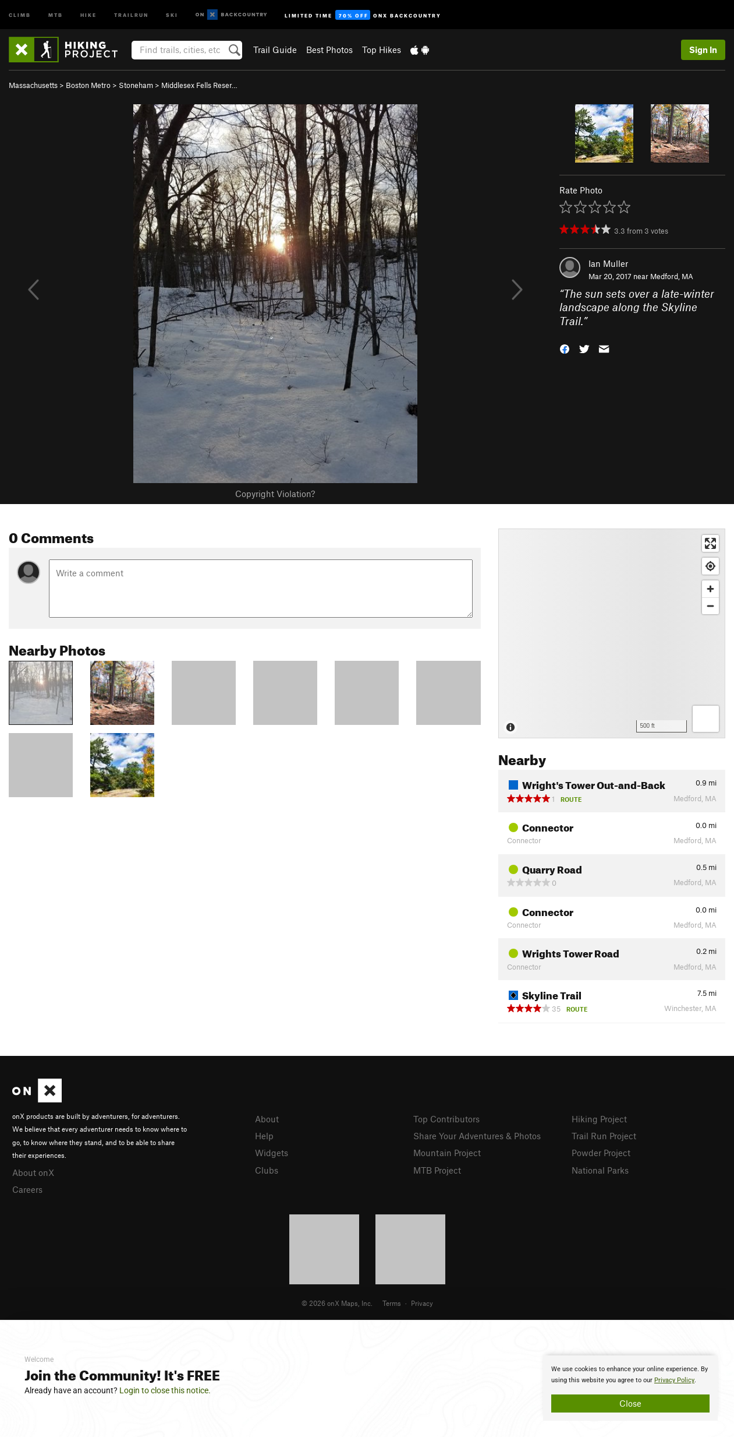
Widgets (271, 1152)
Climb (20, 14)
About (267, 1119)
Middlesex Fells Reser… (199, 85)
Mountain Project (447, 1152)
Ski (172, 14)
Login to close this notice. (165, 1390)
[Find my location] (710, 566)
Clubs (266, 1170)
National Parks (600, 1170)
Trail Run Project (604, 1135)
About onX (33, 1172)
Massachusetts (33, 85)
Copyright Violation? (275, 493)
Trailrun (131, 14)
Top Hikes (381, 49)
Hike (88, 14)
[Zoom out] (710, 605)
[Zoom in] (710, 588)
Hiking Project (599, 1119)
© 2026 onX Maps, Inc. (337, 1303)
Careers (27, 1189)
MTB (55, 14)
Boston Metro (88, 85)
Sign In (703, 49)
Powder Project (601, 1152)
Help (264, 1135)
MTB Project (437, 1170)
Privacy (422, 1303)
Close (630, 1403)
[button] (564, 348)
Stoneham (136, 85)
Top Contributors (446, 1119)
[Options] (706, 719)
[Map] (612, 633)
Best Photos (329, 49)
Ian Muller (608, 263)
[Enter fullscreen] (710, 543)
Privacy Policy (674, 1380)
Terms (391, 1303)
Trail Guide (275, 49)
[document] (630, 1388)
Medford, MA (671, 276)
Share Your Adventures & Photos (477, 1135)
